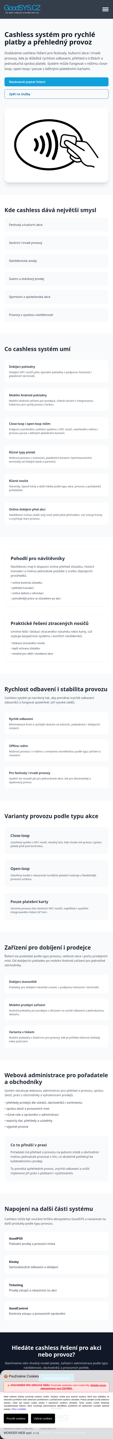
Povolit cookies (16, 1418)
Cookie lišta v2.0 (48, 1428)
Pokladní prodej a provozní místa (56, 1241)
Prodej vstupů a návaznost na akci (56, 1287)
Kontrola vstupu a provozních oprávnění (56, 1311)
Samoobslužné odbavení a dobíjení (56, 1264)
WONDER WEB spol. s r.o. (22, 1432)
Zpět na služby (19, 94)
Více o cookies (18, 1409)
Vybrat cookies (43, 1418)
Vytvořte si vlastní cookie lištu (18, 1428)
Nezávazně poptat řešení (27, 82)
